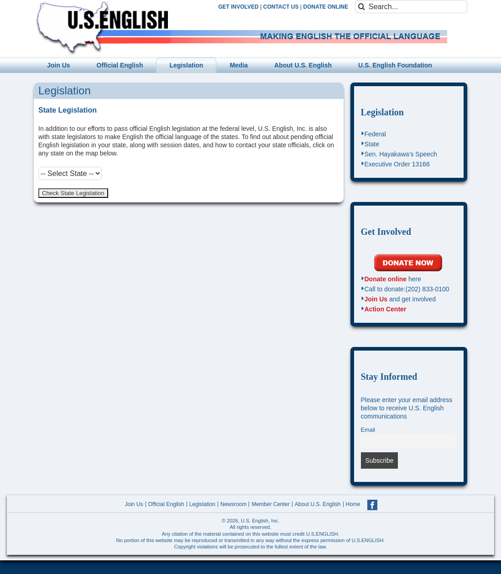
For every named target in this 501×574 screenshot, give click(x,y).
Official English (166, 504)
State (372, 144)
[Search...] (411, 6)
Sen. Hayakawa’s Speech (401, 154)
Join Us (376, 299)
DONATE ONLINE (325, 7)
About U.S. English (318, 504)
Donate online (386, 279)
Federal (375, 134)
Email (368, 430)
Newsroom (233, 504)
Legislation (382, 112)
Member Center (270, 504)
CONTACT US (281, 7)
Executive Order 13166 (397, 164)
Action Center (386, 309)
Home (353, 504)
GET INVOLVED (238, 7)
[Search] (361, 6)
